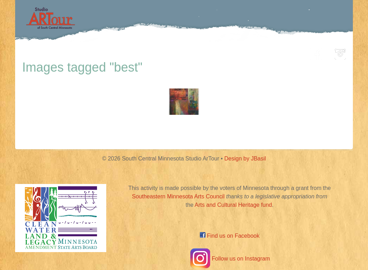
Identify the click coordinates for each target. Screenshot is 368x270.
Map (175, 52)
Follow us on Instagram (229, 259)
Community (215, 52)
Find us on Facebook (230, 236)
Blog (256, 52)
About (287, 52)
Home (66, 52)
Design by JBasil (245, 159)
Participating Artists (122, 52)
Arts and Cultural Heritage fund (233, 205)
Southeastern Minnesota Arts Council (178, 196)
